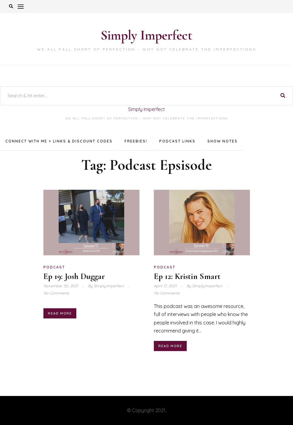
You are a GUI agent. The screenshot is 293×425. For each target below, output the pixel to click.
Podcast (54, 267)
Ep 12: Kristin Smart (187, 276)
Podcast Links (177, 141)
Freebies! (136, 141)
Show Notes (222, 141)
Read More (60, 313)
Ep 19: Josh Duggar (74, 276)
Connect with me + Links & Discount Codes (59, 141)
